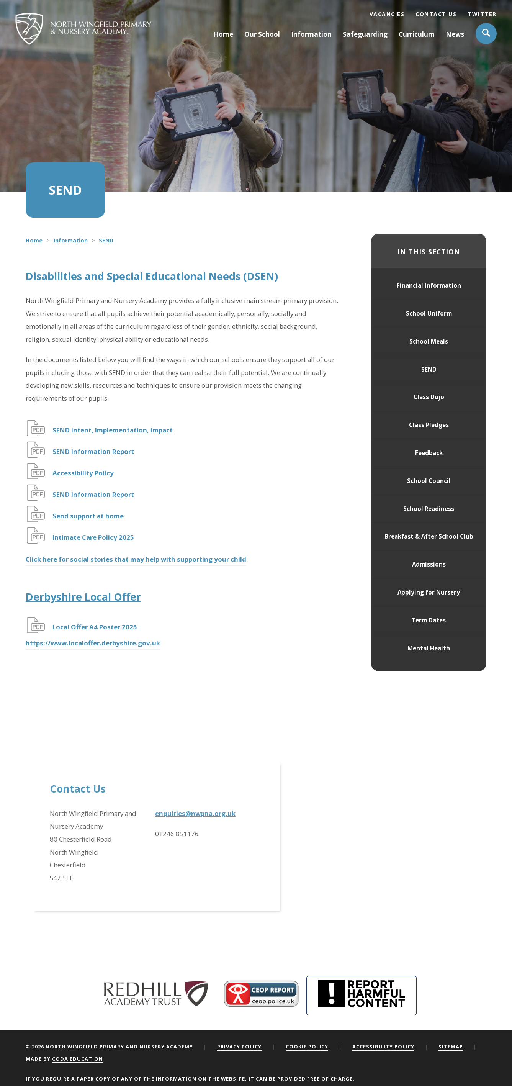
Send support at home (88, 515)
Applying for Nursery (428, 592)
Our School (262, 34)
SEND (429, 369)
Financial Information (429, 285)
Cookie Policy (307, 1046)
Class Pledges (429, 425)
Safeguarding (365, 34)
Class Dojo (429, 397)
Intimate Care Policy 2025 (93, 537)
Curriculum (417, 34)
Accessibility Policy (83, 472)
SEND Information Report (93, 451)
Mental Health (428, 648)
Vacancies (387, 14)
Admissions (429, 564)
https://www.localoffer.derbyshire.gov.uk (93, 643)
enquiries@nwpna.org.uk (195, 813)
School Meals (428, 341)
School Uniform (429, 313)
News (455, 34)
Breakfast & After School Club (428, 536)
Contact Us (435, 14)
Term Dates (429, 620)
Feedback (429, 453)
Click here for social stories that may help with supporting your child (136, 559)
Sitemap (450, 1046)
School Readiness (428, 509)
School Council (429, 481)
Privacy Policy (239, 1046)
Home (223, 34)
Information (311, 34)
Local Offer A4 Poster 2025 (95, 626)
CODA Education (77, 1058)
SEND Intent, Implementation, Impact (112, 430)
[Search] (486, 33)
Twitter (482, 14)
